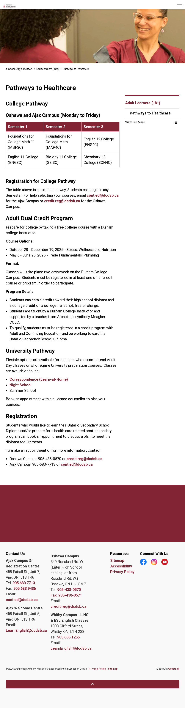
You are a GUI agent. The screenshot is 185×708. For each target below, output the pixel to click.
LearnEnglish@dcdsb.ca (26, 630)
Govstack (173, 668)
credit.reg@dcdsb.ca (62, 201)
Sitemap (117, 560)
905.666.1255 (68, 637)
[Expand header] (179, 4)
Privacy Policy (122, 571)
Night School (21, 385)
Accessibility (121, 566)
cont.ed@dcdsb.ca (103, 195)
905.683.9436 (24, 588)
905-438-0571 (70, 595)
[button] (148, 122)
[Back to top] (92, 684)
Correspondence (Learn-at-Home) (39, 379)
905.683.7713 (23, 583)
